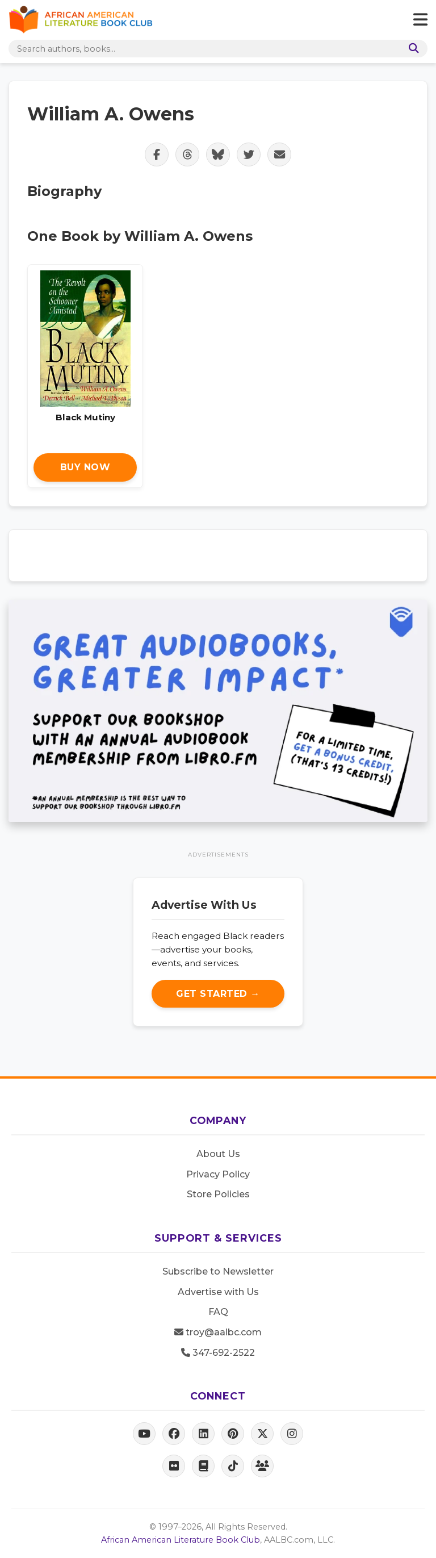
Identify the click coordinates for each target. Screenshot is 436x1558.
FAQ (218, 1311)
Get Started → (218, 993)
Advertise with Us (218, 1292)
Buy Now (85, 467)
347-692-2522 (218, 1352)
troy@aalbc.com (218, 1332)
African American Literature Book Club (180, 1540)
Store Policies (218, 1194)
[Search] (411, 49)
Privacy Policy (218, 1174)
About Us (218, 1153)
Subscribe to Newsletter (218, 1271)
